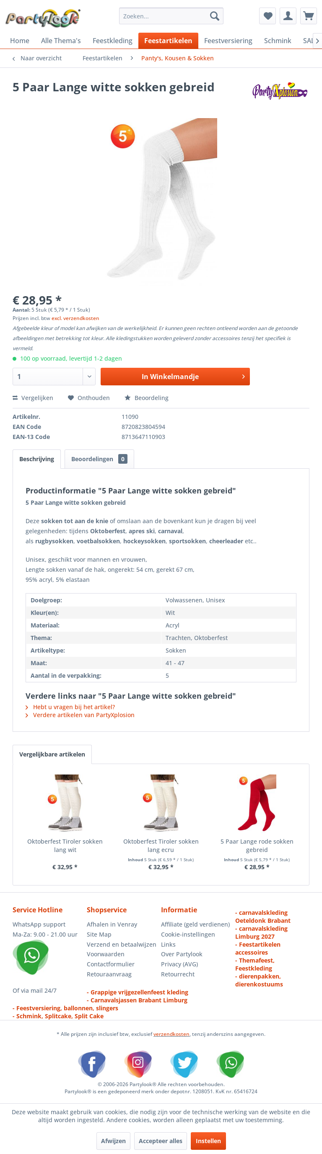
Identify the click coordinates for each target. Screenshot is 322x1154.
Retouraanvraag (109, 974)
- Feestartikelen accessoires (257, 948)
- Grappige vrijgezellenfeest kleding (137, 992)
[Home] (19, 41)
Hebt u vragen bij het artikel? (70, 707)
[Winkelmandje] (308, 16)
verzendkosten (171, 1034)
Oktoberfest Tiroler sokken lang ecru (161, 845)
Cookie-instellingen (188, 934)
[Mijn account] (288, 16)
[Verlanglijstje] (267, 16)
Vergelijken (33, 398)
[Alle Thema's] (61, 41)
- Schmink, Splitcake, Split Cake (58, 1016)
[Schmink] (277, 41)
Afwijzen (113, 1141)
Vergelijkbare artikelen (52, 754)
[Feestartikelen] (168, 41)
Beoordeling (147, 398)
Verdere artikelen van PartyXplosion (80, 715)
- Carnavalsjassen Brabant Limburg (137, 1000)
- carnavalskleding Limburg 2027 (261, 932)
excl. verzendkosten (75, 318)
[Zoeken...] (171, 16)
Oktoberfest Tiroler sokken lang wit (65, 845)
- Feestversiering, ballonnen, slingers (65, 1008)
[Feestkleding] (112, 41)
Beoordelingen (99, 459)
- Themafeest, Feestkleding (255, 964)
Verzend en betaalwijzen (121, 944)
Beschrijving (36, 459)
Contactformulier (111, 964)
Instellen (208, 1141)
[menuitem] (171, 16)
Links (168, 944)
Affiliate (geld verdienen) (195, 924)
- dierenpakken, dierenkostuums (259, 980)
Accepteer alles (160, 1141)
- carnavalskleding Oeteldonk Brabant (263, 916)
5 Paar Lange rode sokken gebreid (257, 845)
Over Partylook (182, 954)
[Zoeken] (214, 16)
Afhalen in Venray (112, 924)
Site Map (99, 934)
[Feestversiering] (228, 41)
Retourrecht (178, 974)
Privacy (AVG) (179, 964)
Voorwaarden (106, 954)
